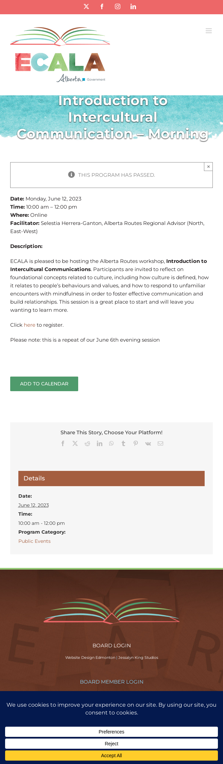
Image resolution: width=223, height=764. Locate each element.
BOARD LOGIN (111, 645)
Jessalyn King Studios (138, 657)
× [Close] (208, 166)
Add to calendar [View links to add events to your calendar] (44, 384)
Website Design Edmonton (90, 657)
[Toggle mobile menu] (209, 30)
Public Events (34, 541)
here (30, 325)
